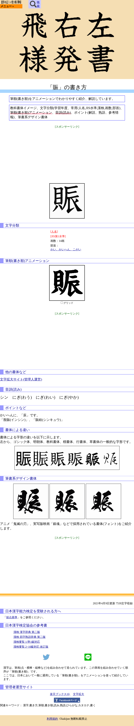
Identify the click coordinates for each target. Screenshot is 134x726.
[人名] (54, 231)
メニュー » (7, 6)
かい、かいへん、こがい (65, 249)
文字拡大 (78, 694)
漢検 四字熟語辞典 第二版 (29, 636)
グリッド (68, 303)
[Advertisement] (67, 153)
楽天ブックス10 (59, 694)
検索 (35, 4)
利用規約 (52, 718)
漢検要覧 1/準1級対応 (26, 641)
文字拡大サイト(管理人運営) (21, 379)
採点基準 (11, 617)
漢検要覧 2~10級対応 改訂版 (31, 646)
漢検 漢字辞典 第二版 (26, 632)
